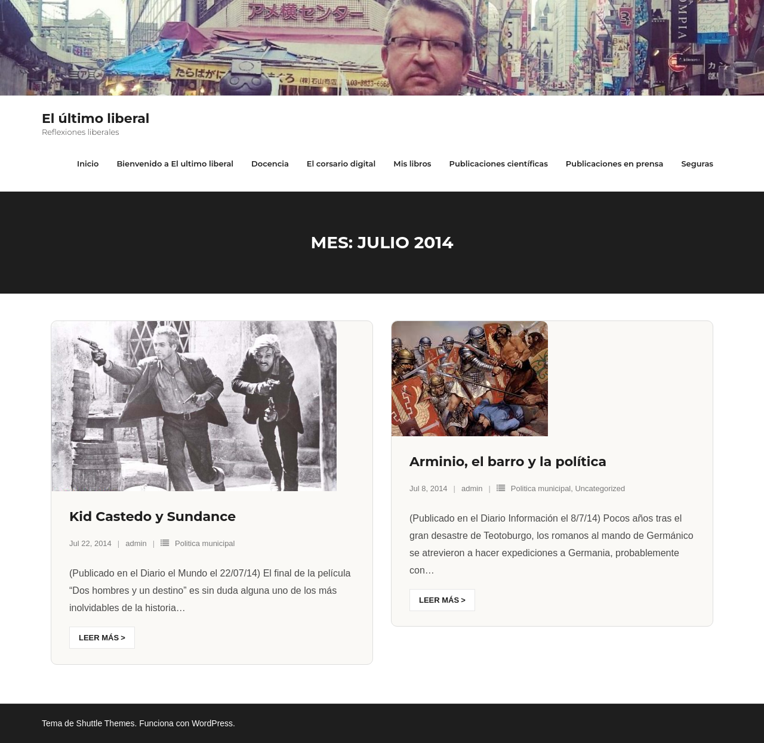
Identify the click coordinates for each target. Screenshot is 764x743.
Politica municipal (205, 543)
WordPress (212, 723)
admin (135, 543)
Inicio (87, 163)
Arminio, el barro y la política (507, 462)
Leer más (99, 637)
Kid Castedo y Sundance (152, 516)
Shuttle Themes (105, 723)
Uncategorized (600, 488)
